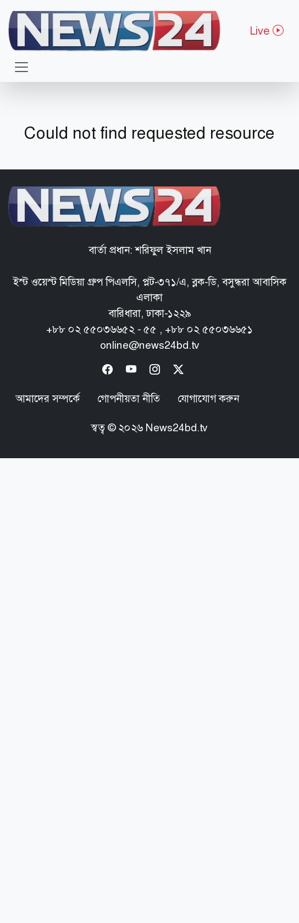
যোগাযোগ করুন (208, 398)
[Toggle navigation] (21, 67)
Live (267, 31)
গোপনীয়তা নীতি (128, 398)
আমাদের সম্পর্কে (47, 398)
